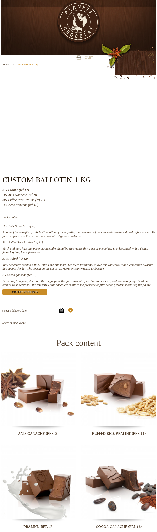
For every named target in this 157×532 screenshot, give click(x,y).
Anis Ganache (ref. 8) (21, 226)
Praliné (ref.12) (18, 258)
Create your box (25, 292)
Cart (89, 58)
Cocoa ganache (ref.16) (21, 275)
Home (6, 64)
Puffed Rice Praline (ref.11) (25, 242)
